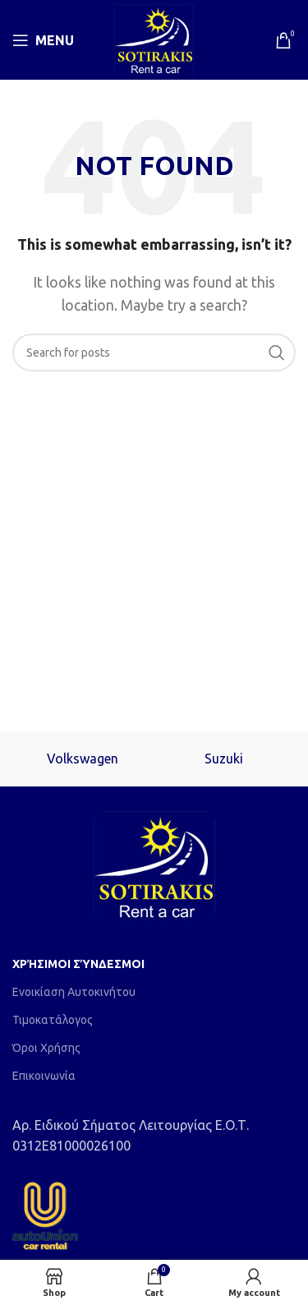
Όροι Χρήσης (46, 1047)
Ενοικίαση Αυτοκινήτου (74, 991)
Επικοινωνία (44, 1075)
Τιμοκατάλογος (52, 1019)
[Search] (154, 352)
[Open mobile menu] (43, 40)
